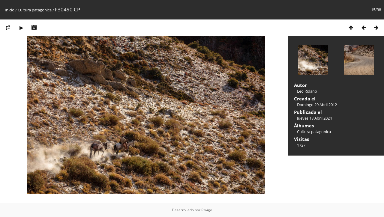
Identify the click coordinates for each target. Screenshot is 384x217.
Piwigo (206, 210)
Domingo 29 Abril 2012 (317, 104)
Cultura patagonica (35, 10)
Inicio (9, 10)
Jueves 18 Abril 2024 (314, 118)
